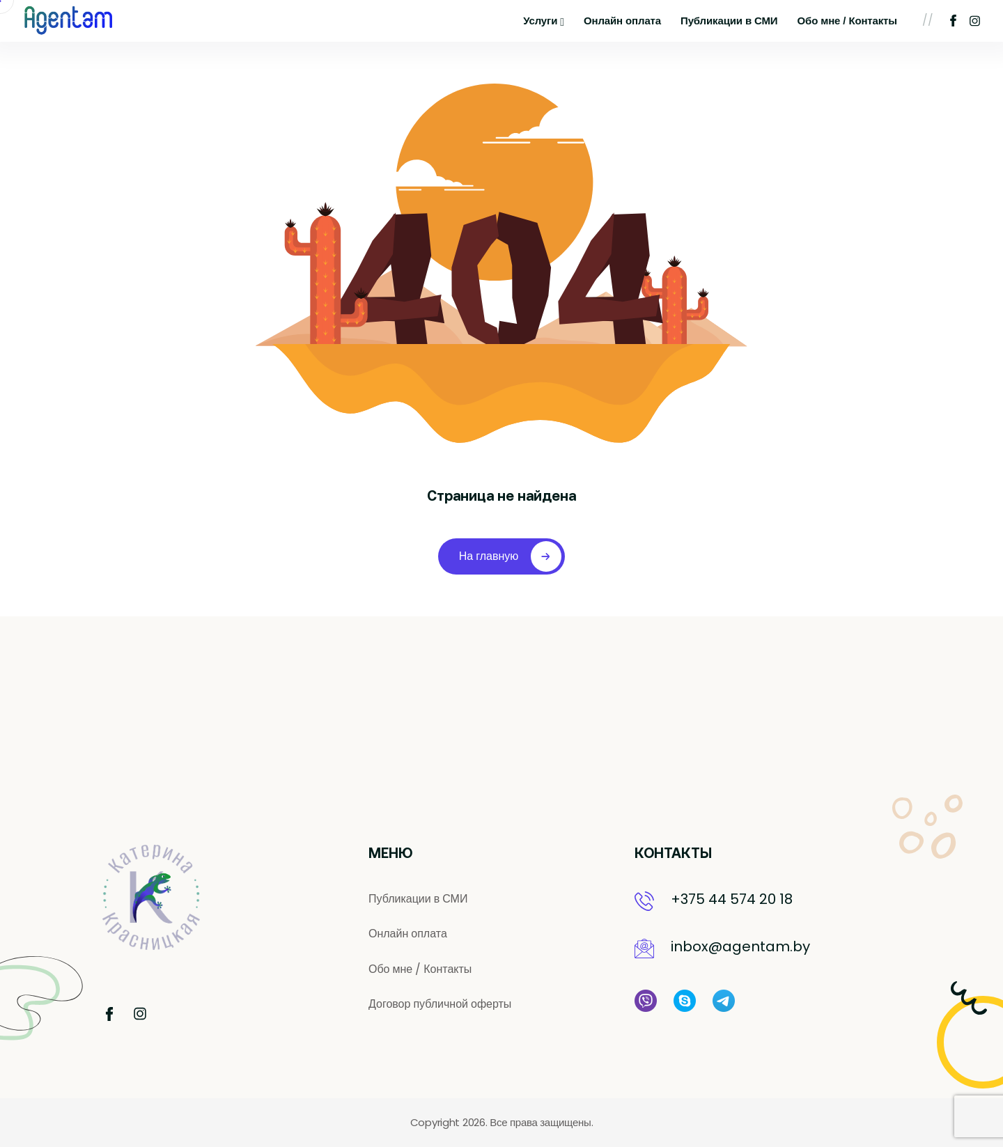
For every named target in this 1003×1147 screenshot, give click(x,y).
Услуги (543, 22)
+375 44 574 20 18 (732, 899)
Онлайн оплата (622, 20)
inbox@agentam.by (740, 946)
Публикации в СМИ (729, 20)
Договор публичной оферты (439, 1004)
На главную (510, 556)
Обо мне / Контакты (847, 20)
